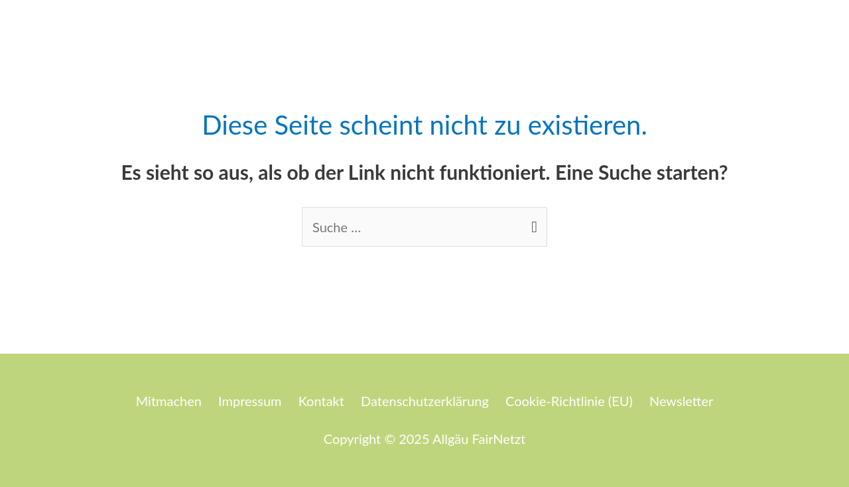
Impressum (249, 401)
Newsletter (681, 401)
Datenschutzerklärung (425, 401)
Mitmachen (169, 401)
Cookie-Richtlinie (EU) (569, 401)
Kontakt (321, 401)
